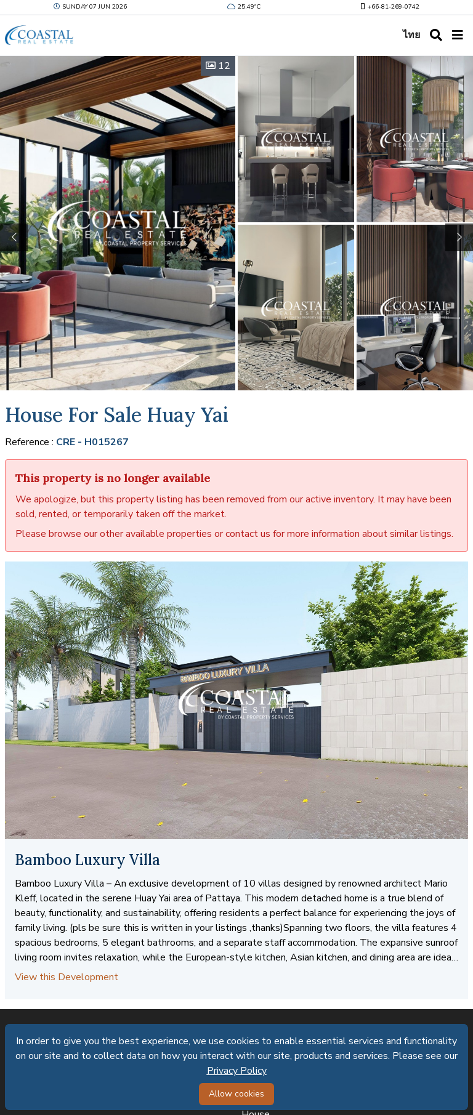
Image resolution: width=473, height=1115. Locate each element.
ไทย (411, 35)
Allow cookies (236, 1094)
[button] (459, 237)
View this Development (66, 977)
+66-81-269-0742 (388, 6)
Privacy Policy (237, 1070)
